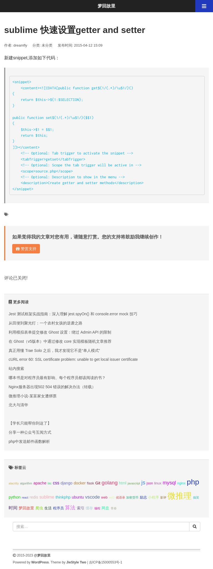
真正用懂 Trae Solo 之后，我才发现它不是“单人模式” (54, 350)
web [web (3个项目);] (104, 497)
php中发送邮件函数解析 (29, 441)
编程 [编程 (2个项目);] (97, 508)
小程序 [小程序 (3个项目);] (153, 497)
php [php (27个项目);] (193, 482)
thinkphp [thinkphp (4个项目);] (62, 497)
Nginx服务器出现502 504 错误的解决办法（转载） (52, 387)
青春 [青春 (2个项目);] (114, 508)
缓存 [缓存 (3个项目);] (89, 508)
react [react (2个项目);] (25, 497)
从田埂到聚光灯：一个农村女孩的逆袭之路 (45, 323)
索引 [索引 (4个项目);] (81, 508)
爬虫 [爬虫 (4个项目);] (39, 508)
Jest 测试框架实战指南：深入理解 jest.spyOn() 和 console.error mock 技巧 (73, 314)
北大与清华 (18, 405)
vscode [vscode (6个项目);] (92, 497)
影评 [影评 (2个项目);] (163, 497)
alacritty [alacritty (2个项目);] (14, 483)
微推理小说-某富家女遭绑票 (33, 396)
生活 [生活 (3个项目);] (48, 508)
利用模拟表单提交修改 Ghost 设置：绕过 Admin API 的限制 (60, 332)
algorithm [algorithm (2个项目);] (26, 483)
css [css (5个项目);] (56, 483)
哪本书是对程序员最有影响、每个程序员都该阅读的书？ (57, 377)
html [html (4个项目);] (122, 483)
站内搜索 (16, 368)
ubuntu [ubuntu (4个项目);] (78, 497)
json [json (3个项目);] (149, 483)
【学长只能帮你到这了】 (30, 423)
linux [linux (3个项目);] (157, 483)
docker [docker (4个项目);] (80, 483)
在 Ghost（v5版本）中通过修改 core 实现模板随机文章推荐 (60, 341)
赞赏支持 (26, 249)
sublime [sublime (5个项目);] (46, 497)
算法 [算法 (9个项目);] (70, 507)
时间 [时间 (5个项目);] (13, 508)
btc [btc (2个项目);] (50, 483)
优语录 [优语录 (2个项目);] (120, 497)
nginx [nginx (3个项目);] (181, 483)
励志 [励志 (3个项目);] (143, 497)
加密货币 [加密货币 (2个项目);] (132, 497)
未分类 (47, 45)
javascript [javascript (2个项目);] (134, 483)
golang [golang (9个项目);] (110, 483)
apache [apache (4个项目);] (39, 483)
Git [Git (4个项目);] (97, 483)
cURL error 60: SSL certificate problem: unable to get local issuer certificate (73, 359)
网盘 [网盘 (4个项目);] (105, 508)
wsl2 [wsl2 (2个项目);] (112, 497)
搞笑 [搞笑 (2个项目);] (196, 497)
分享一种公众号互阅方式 (30, 432)
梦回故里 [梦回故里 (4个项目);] (26, 508)
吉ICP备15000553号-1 (105, 562)
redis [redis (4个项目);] (34, 497)
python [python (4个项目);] (15, 497)
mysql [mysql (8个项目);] (169, 483)
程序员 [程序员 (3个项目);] (58, 508)
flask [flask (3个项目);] (90, 483)
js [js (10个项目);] (143, 482)
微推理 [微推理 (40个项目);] (180, 495)
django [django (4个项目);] (66, 483)
